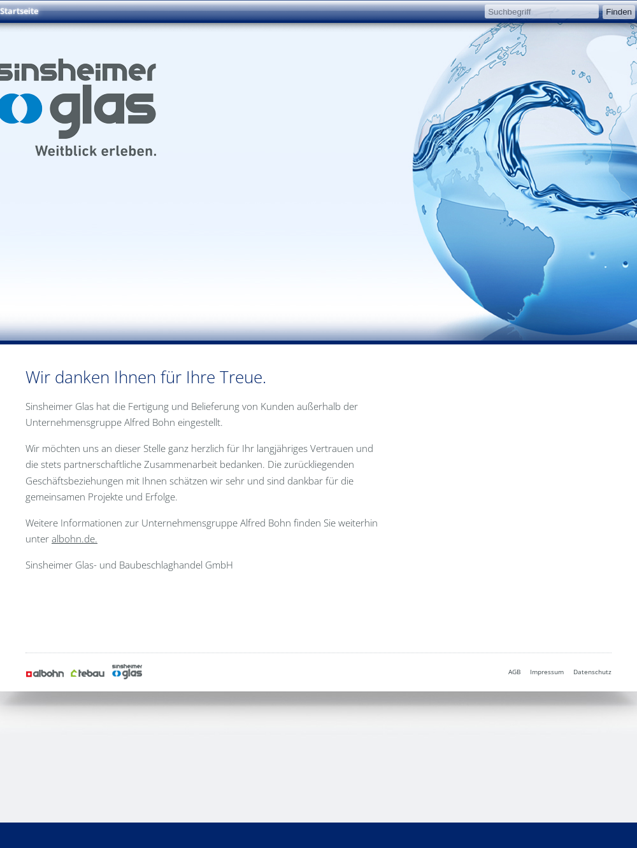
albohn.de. (74, 538)
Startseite (19, 11)
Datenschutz (592, 671)
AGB (514, 671)
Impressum (547, 671)
